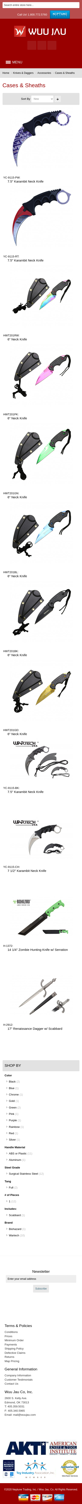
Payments (11, 1344)
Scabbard (15, 1215)
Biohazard (15, 1229)
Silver (12, 1139)
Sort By (25, 98)
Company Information (18, 1375)
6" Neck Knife (17, 339)
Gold (12, 1101)
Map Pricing (12, 1361)
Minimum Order (14, 1340)
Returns (10, 1356)
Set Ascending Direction (57, 99)
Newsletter (41, 1271)
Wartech (14, 1235)
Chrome (14, 1094)
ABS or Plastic (18, 1153)
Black (12, 1081)
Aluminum (15, 1159)
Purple (13, 1120)
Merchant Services (70, 1476)
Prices (8, 1336)
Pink (11, 1114)
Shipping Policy (14, 1348)
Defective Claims (15, 1352)
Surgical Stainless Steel (23, 1173)
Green (13, 1107)
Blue (12, 1088)
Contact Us (11, 1383)
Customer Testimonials (19, 1379)
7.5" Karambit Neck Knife (25, 181)
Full (11, 1187)
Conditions (11, 1332)
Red (11, 1133)
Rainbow (14, 1126)
